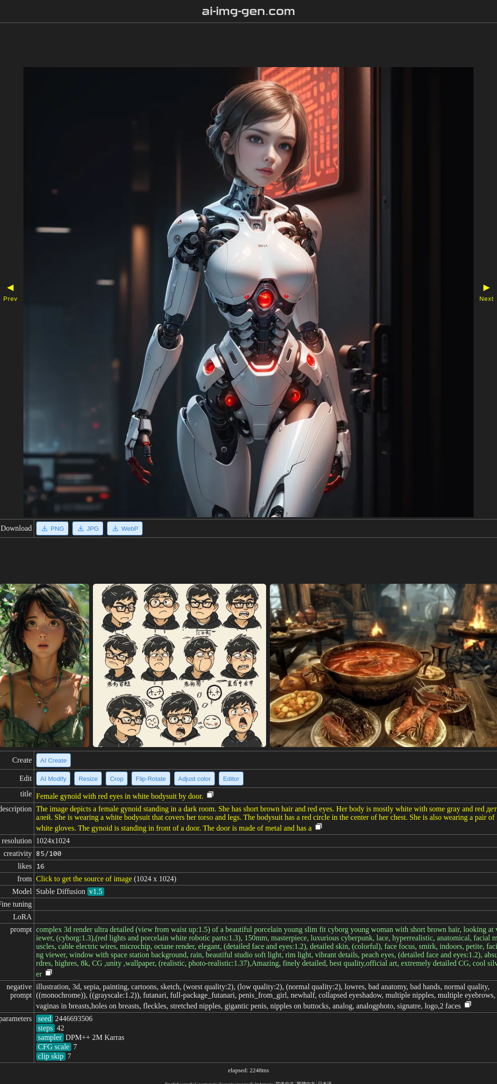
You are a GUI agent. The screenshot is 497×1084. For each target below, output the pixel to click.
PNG (52, 528)
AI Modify (53, 778)
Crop (116, 778)
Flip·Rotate (151, 778)
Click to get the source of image (84, 879)
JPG (87, 528)
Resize (88, 778)
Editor (231, 778)
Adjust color (194, 778)
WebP (124, 528)
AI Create (53, 760)
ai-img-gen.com (248, 11)
